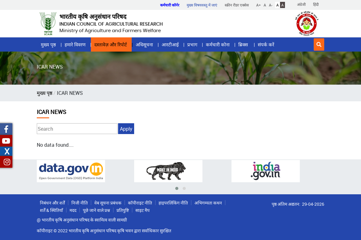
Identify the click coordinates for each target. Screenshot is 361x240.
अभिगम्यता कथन (208, 203)
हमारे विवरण (75, 44)
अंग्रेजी (301, 4)
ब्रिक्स (243, 44)
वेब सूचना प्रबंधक (107, 203)
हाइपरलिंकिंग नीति (173, 203)
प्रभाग (192, 44)
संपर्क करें (266, 44)
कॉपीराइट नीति (140, 203)
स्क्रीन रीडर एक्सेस (237, 5)
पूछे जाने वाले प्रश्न (96, 210)
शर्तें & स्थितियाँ (51, 210)
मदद (73, 210)
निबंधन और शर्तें (52, 203)
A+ (258, 5)
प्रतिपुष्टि (123, 210)
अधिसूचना (144, 44)
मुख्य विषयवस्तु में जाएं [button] (202, 5)
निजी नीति (79, 203)
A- (270, 5)
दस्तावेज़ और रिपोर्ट (110, 44)
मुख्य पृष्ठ (48, 44)
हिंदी (316, 4)
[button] (319, 44)
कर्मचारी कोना (218, 44)
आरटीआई (170, 44)
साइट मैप (142, 210)
